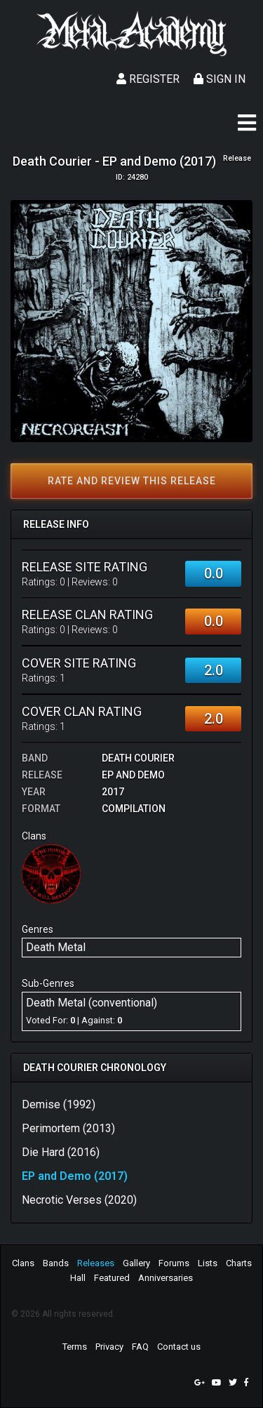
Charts (239, 1263)
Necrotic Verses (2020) (79, 1200)
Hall (78, 1278)
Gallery (136, 1263)
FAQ (140, 1346)
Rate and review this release (132, 480)
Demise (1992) (58, 1104)
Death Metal (56, 947)
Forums (174, 1263)
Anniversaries (165, 1278)
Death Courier (138, 758)
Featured (112, 1278)
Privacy (109, 1346)
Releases (95, 1263)
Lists (207, 1263)
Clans (23, 1263)
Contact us (179, 1346)
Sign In (219, 79)
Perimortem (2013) (68, 1128)
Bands (56, 1263)
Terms (74, 1346)
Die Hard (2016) (61, 1152)
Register (148, 79)
